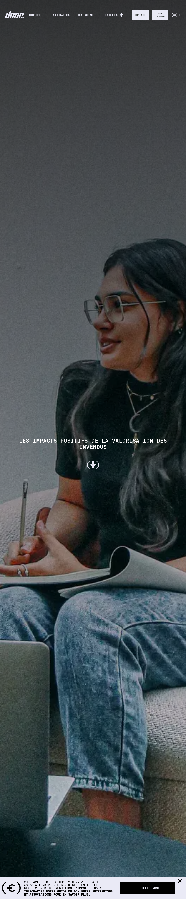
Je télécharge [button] (148, 888)
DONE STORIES (87, 14)
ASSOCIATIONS (62, 14)
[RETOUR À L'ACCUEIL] (14, 14)
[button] (179, 881)
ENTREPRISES (37, 14)
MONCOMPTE (160, 15)
